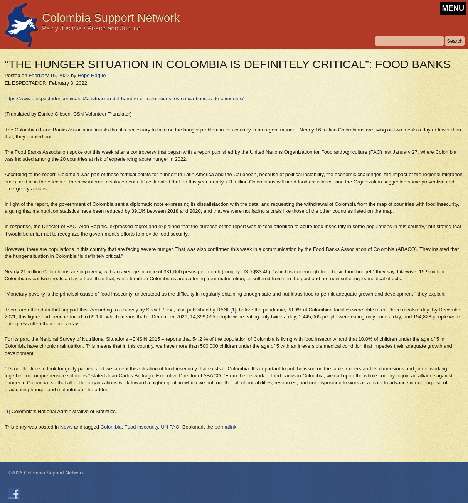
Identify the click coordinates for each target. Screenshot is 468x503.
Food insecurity (141, 427)
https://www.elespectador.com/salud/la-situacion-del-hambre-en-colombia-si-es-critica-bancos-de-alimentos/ (124, 98)
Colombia (111, 427)
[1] (233, 310)
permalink (225, 427)
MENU (453, 8)
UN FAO (170, 427)
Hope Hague (91, 75)
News (66, 427)
